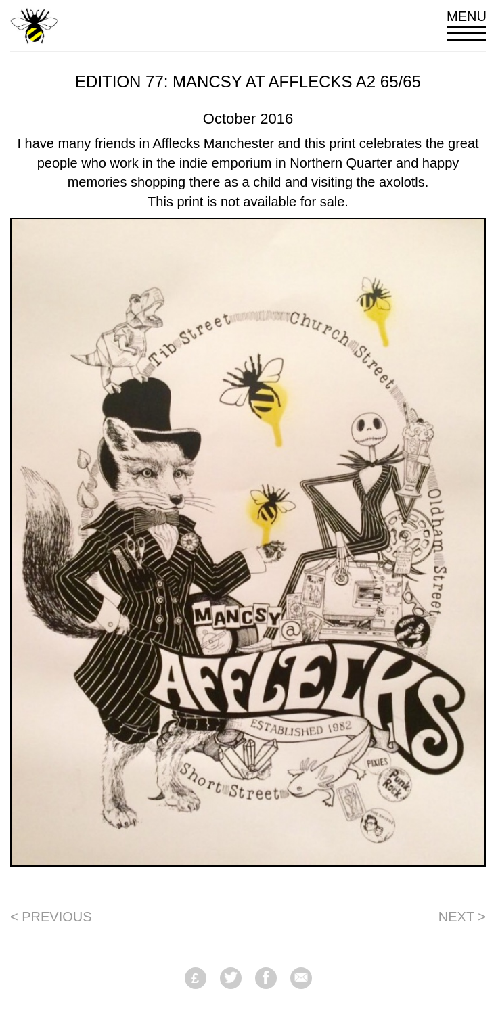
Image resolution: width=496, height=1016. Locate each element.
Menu (466, 25)
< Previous (51, 916)
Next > (462, 916)
